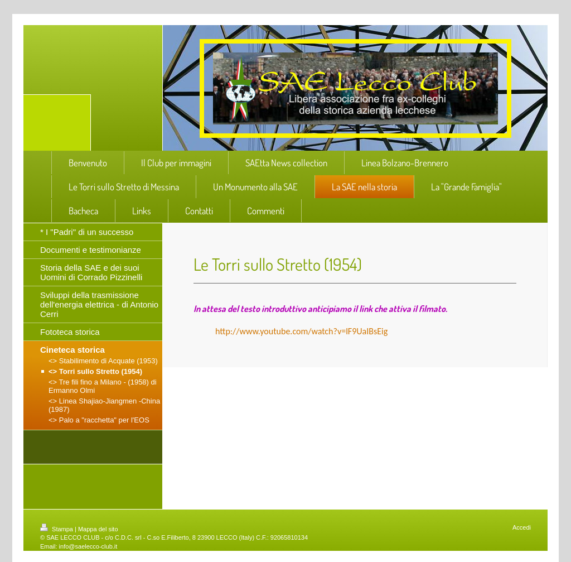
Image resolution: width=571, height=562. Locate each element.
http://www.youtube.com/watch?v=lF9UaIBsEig (301, 331)
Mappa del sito (98, 529)
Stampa (57, 529)
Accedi (521, 527)
